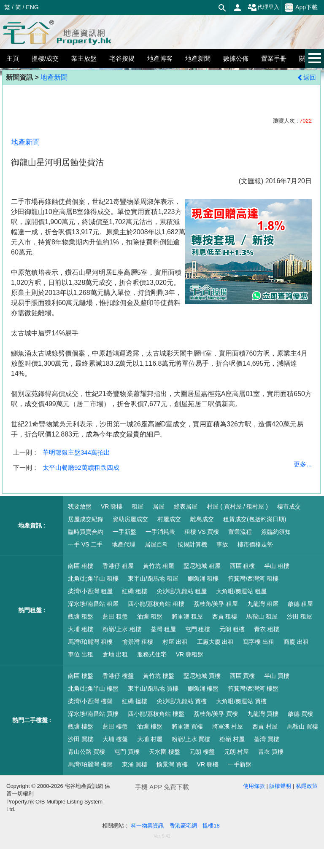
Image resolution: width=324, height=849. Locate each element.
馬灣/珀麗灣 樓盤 (90, 764)
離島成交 (202, 519)
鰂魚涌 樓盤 (203, 688)
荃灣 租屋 (163, 629)
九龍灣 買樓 (262, 713)
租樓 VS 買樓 (201, 531)
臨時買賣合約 (85, 531)
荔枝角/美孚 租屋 (216, 603)
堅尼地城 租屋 (202, 565)
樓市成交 (289, 506)
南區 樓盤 (80, 675)
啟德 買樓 (300, 713)
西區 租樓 (242, 565)
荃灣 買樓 (266, 739)
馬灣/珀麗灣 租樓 (90, 641)
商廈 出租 (296, 641)
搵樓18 (210, 825)
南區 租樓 (80, 565)
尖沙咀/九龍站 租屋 (182, 591)
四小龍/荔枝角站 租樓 (156, 603)
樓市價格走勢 (255, 544)
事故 (222, 544)
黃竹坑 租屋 (158, 565)
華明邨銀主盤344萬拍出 (76, 452)
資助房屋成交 (130, 519)
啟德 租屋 (300, 603)
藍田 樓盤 (115, 726)
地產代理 (123, 544)
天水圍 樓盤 (164, 751)
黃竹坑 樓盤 (158, 675)
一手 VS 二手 (85, 544)
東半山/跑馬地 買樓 (153, 688)
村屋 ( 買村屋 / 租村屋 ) (237, 506)
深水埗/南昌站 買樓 (93, 713)
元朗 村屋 (236, 751)
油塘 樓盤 (149, 726)
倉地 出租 (115, 654)
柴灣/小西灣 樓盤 (90, 701)
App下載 (301, 7)
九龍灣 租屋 (262, 603)
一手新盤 (124, 531)
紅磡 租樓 (134, 591)
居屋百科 (156, 544)
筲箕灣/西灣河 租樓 (253, 578)
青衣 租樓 (266, 629)
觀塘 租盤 (80, 616)
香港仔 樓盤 (118, 675)
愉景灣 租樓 (137, 641)
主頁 (12, 58)
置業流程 (240, 531)
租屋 (137, 506)
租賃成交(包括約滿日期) (254, 519)
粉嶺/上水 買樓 (191, 739)
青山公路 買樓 (86, 751)
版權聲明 (280, 786)
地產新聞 (54, 77)
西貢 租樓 (225, 616)
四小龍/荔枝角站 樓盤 (156, 713)
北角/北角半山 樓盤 (93, 688)
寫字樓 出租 (258, 641)
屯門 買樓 (127, 751)
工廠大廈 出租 (215, 641)
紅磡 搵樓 (134, 701)
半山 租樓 (276, 565)
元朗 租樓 (232, 629)
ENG (32, 7)
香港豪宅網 (183, 825)
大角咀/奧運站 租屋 (241, 591)
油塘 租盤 (149, 616)
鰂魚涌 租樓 (203, 578)
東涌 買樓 (134, 764)
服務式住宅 (152, 654)
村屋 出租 (175, 641)
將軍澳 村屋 (227, 726)
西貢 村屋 (265, 726)
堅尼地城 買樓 (202, 675)
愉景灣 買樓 (172, 764)
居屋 (159, 506)
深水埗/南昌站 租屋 (93, 603)
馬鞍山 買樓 (302, 726)
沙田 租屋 (299, 616)
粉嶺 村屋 (232, 739)
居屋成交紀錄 (85, 519)
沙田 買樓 (80, 739)
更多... (303, 464)
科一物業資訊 (147, 825)
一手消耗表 (160, 531)
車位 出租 (80, 654)
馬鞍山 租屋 (262, 616)
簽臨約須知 (276, 531)
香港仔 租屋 (118, 565)
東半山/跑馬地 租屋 (153, 578)
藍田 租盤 (115, 616)
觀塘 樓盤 (80, 726)
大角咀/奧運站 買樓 (241, 701)
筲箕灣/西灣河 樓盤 (253, 688)
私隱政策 (307, 786)
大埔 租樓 (80, 629)
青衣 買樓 (271, 751)
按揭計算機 (192, 544)
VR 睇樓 (111, 506)
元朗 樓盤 (202, 751)
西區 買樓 (242, 675)
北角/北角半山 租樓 (93, 578)
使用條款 (254, 786)
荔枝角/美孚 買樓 (216, 713)
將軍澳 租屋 (187, 616)
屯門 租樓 (198, 629)
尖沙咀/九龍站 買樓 (182, 701)
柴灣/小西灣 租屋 (90, 591)
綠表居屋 (185, 506)
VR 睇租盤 (189, 654)
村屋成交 (169, 519)
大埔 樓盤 (115, 739)
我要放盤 (80, 506)
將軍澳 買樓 (187, 726)
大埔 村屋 (149, 739)
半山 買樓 (276, 675)
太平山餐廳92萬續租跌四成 (81, 467)
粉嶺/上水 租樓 (122, 629)
